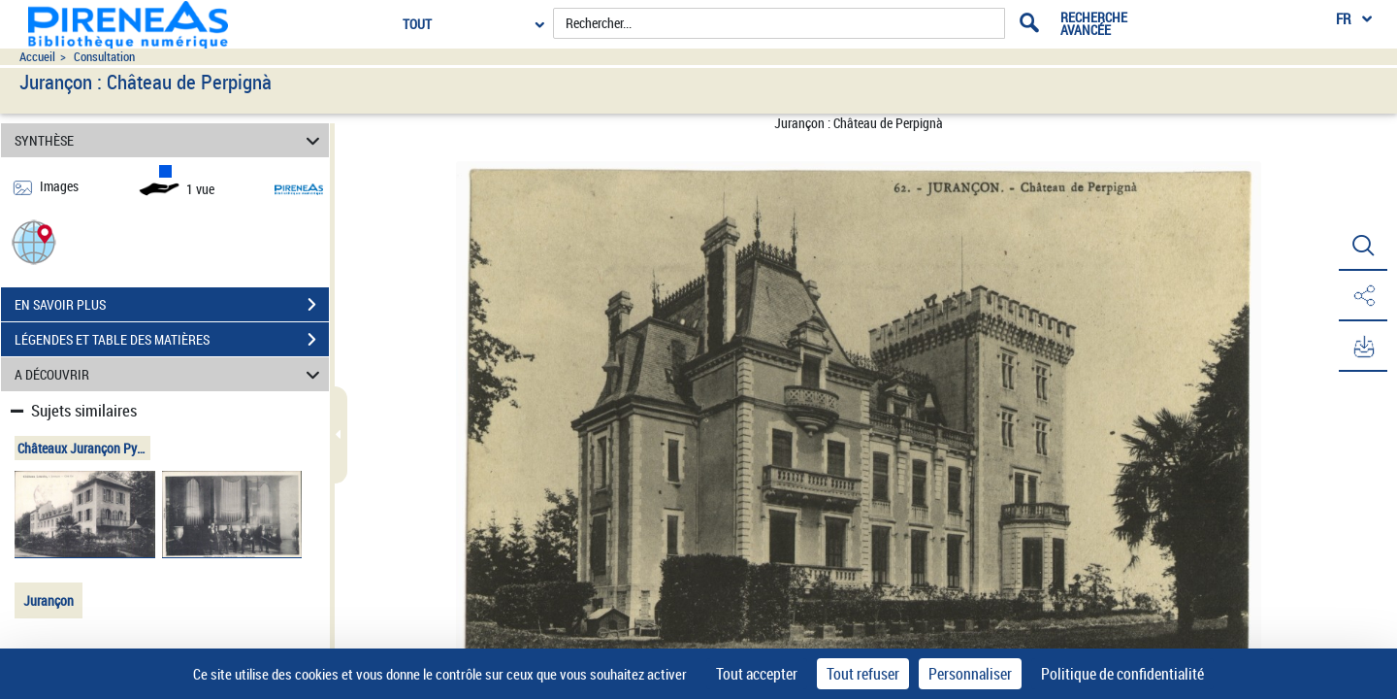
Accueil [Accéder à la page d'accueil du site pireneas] (37, 57)
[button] (34, 241)
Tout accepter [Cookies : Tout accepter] (756, 673)
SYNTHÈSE (170, 140)
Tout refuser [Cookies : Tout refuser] (863, 673)
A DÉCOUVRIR (170, 374)
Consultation (104, 57)
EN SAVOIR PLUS (172, 304)
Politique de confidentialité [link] (1122, 673)
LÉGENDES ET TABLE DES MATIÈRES (172, 339)
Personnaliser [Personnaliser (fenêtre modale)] (970, 673)
